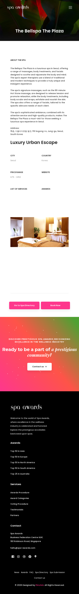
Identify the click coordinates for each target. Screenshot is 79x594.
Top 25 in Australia (19, 473)
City (12, 160)
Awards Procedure (19, 492)
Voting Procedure (19, 504)
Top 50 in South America (22, 468)
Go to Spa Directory (24, 305)
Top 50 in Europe (18, 456)
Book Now (55, 305)
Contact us (39, 578)
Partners (14, 515)
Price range (16, 177)
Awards (46, 194)
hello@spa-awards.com (22, 548)
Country (46, 160)
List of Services (18, 194)
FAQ (31, 572)
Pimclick (40, 585)
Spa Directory (41, 572)
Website (46, 177)
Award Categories (19, 498)
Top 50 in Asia (17, 451)
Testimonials (16, 509)
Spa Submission (57, 572)
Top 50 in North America (22, 462)
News (16, 572)
